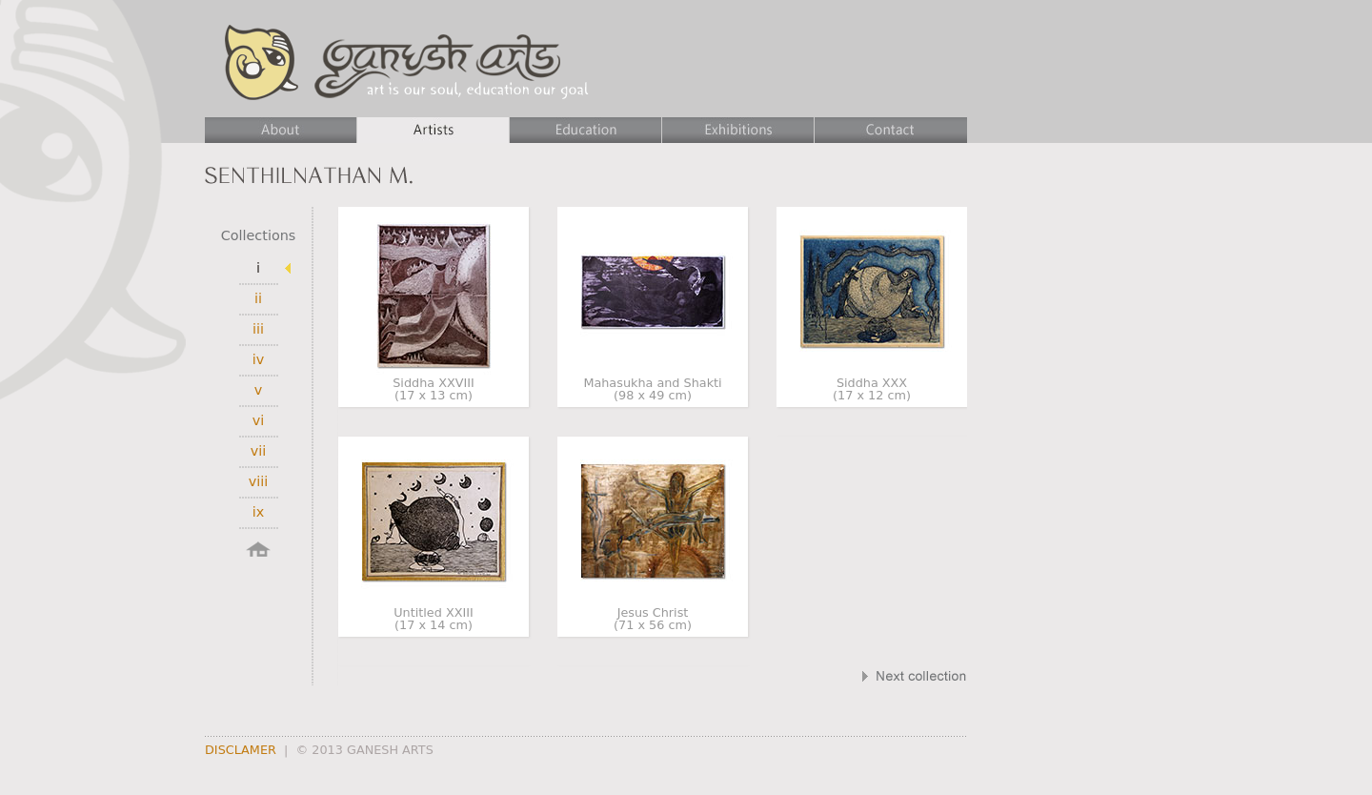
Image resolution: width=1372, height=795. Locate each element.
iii (258, 328)
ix (258, 512)
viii (259, 481)
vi (258, 420)
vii (259, 451)
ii (258, 298)
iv (258, 359)
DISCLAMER (240, 750)
